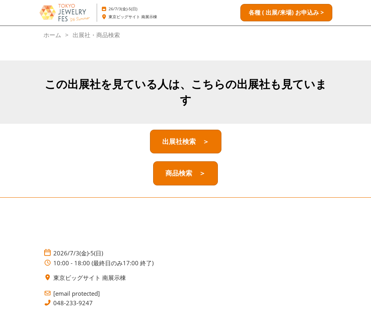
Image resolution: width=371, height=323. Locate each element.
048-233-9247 (73, 303)
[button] (286, 12)
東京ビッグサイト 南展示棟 (133, 16)
